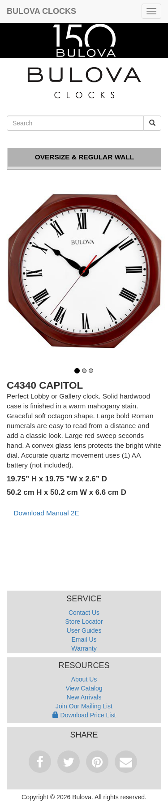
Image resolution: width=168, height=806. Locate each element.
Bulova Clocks (41, 11)
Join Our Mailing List (84, 706)
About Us (84, 679)
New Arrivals (84, 697)
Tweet (68, 761)
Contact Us (84, 612)
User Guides (84, 630)
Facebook (40, 761)
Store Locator (84, 621)
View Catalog (83, 688)
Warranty (83, 648)
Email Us (83, 639)
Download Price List (84, 715)
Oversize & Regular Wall (84, 157)
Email (126, 761)
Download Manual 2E (46, 513)
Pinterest (97, 761)
